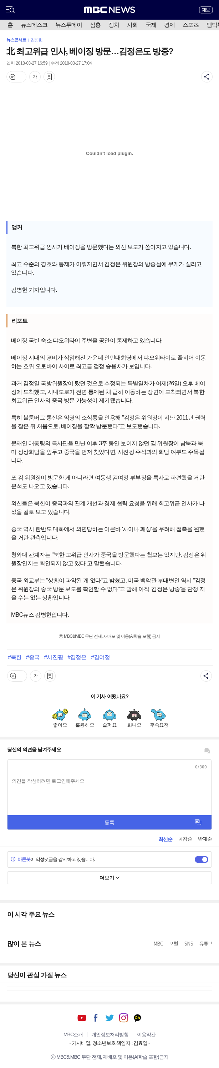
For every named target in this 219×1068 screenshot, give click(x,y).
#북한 (14, 657)
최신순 (165, 839)
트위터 (109, 1018)
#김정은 (76, 657)
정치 (113, 25)
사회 (132, 25)
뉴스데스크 (34, 25)
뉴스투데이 (68, 25)
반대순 (205, 839)
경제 (169, 25)
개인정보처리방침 (109, 1034)
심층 (95, 25)
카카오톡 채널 (137, 1018)
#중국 (33, 657)
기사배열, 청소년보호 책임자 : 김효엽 (109, 1043)
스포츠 (191, 25)
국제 (151, 25)
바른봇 (20, 859)
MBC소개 (73, 1034)
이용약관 (146, 1034)
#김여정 (100, 657)
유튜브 (82, 1018)
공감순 (185, 839)
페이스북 (96, 1018)
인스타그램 (123, 1018)
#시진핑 (53, 657)
